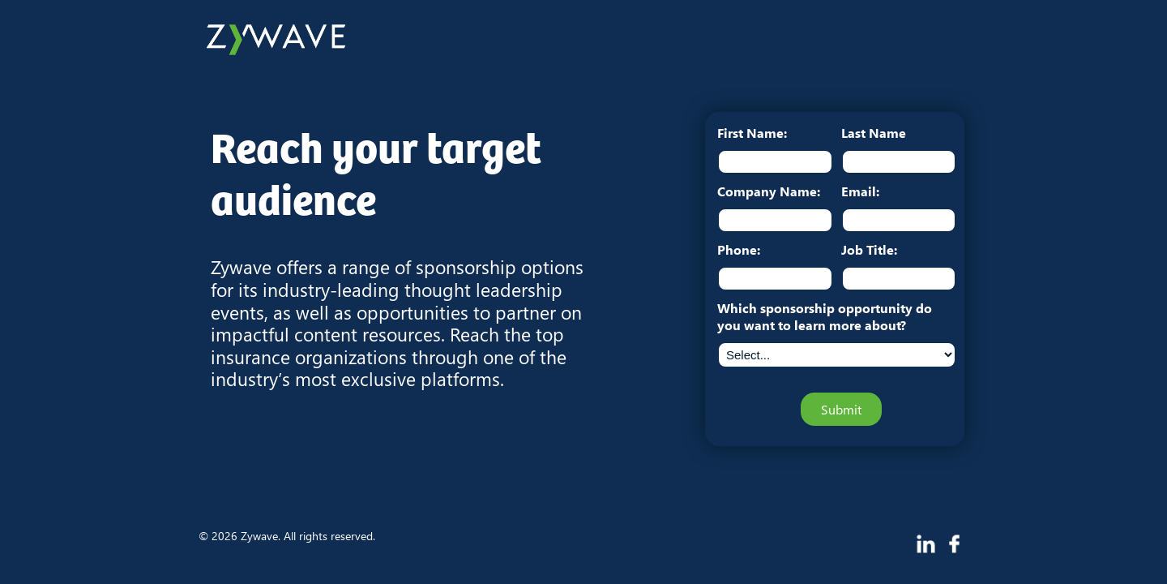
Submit (841, 409)
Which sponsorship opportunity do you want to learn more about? (824, 316)
